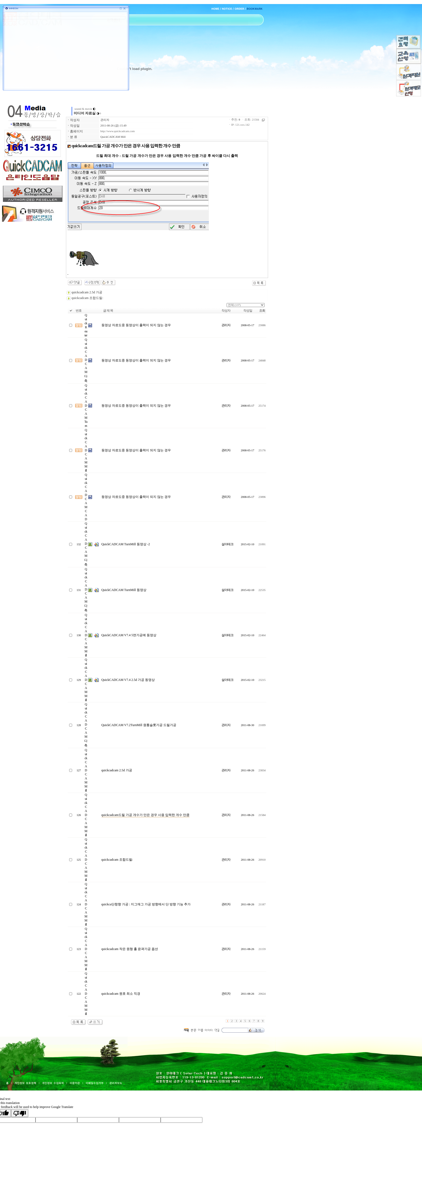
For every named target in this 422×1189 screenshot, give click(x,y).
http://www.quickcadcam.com (117, 131)
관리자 (104, 119)
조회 (262, 310)
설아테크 (227, 544)
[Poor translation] (19, 1113)
